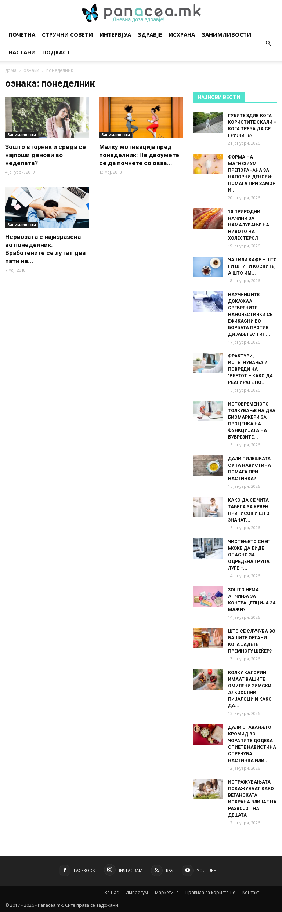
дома (11, 70)
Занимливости (226, 34)
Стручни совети (67, 34)
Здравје (150, 34)
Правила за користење (210, 892)
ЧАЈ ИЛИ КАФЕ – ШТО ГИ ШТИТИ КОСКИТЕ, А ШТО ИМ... (252, 266)
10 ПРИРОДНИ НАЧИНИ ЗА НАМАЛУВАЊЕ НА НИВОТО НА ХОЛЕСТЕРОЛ (248, 225)
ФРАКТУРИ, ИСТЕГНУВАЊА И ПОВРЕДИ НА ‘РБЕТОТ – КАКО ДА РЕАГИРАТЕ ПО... (250, 369)
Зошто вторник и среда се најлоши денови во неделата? (45, 155)
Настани (22, 52)
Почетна (21, 34)
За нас (111, 892)
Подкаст (56, 52)
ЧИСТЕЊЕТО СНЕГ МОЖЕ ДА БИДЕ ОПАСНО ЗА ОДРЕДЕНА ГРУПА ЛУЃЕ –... (249, 555)
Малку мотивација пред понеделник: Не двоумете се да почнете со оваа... (139, 155)
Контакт (250, 892)
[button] (268, 43)
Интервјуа (115, 34)
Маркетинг (166, 892)
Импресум (137, 892)
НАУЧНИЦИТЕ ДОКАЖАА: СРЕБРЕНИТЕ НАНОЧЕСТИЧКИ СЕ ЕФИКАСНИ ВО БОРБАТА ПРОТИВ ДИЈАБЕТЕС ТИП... (250, 314)
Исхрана (182, 34)
